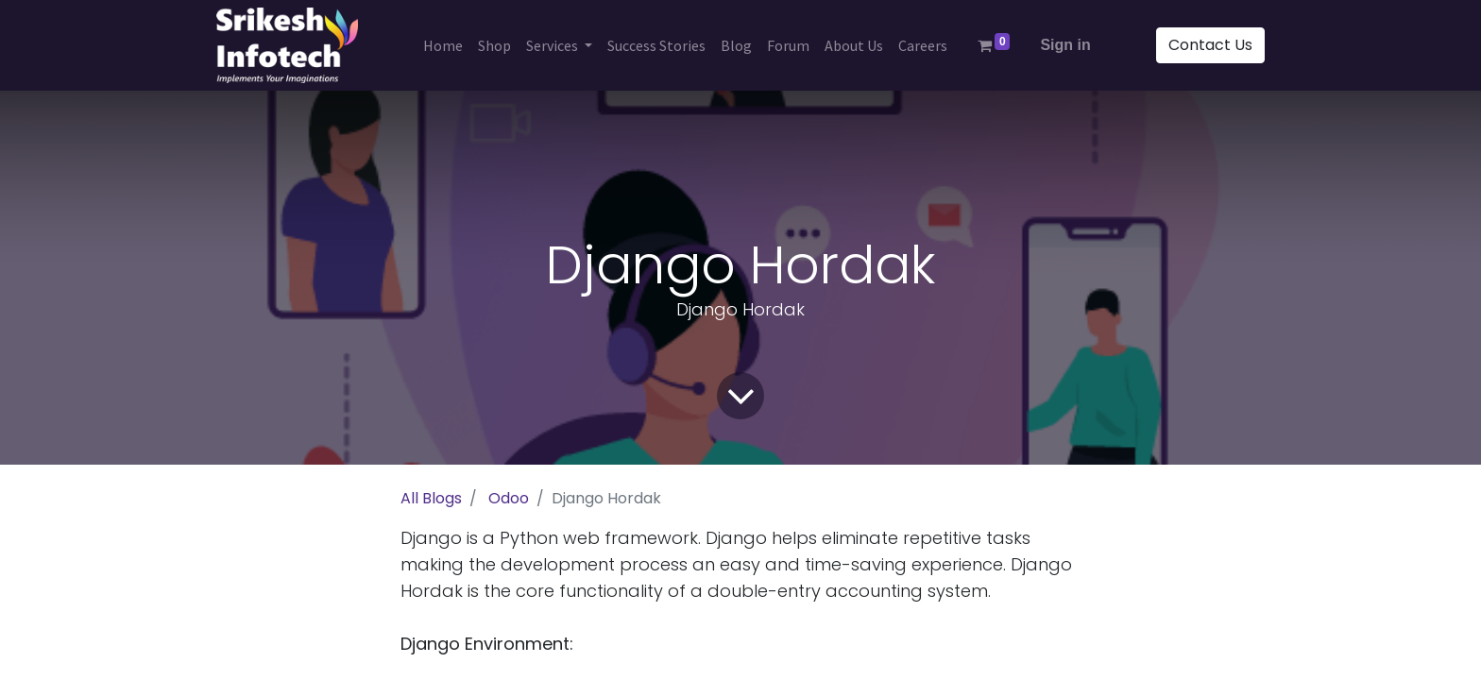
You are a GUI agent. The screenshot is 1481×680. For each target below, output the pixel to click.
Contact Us (1210, 45)
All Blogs (431, 498)
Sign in (1065, 45)
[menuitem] (443, 45)
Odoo (508, 498)
